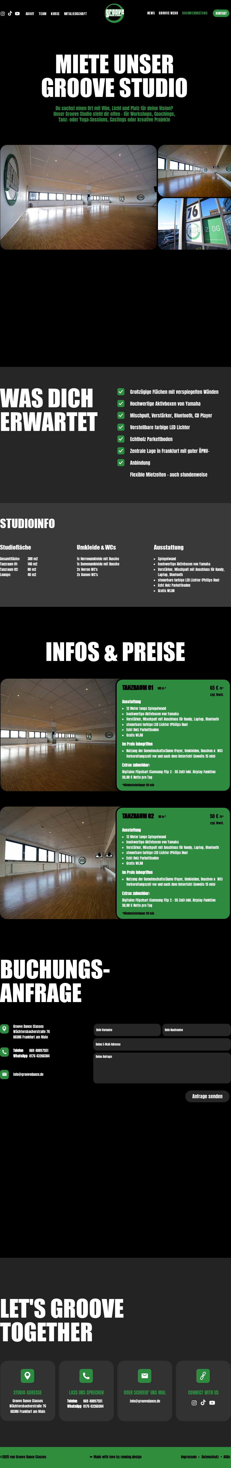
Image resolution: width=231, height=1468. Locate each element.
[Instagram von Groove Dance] (194, 1402)
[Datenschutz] (210, 1457)
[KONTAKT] (221, 13)
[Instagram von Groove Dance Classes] (2, 13)
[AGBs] (227, 1457)
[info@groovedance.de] (145, 1401)
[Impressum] (189, 1457)
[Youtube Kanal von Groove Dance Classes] (17, 13)
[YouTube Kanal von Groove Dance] (212, 1402)
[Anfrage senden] (207, 1096)
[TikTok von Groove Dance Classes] (10, 13)
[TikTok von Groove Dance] (203, 1402)
